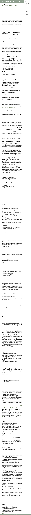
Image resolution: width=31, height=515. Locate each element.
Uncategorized (5, 329)
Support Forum (27, 5)
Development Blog (27, 3)
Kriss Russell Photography (11, 1)
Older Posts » (3, 513)
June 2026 (26, 16)
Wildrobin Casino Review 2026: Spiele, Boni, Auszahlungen (9, 5)
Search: (26, 13)
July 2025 (26, 18)
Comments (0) (21, 405)
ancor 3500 (27, 11)
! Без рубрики (27, 9)
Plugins (26, 4)
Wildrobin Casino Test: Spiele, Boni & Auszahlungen (8, 107)
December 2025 (27, 17)
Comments (27, 21)
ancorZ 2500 (27, 10)
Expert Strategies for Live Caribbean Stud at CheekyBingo (9, 407)
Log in (26, 20)
